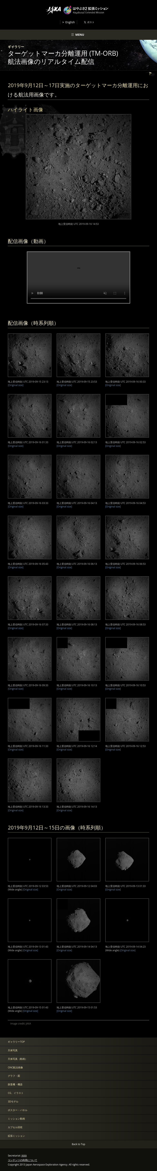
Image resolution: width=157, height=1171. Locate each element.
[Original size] (15, 385)
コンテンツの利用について (22, 1160)
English (70, 22)
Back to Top (78, 1144)
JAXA (24, 1155)
